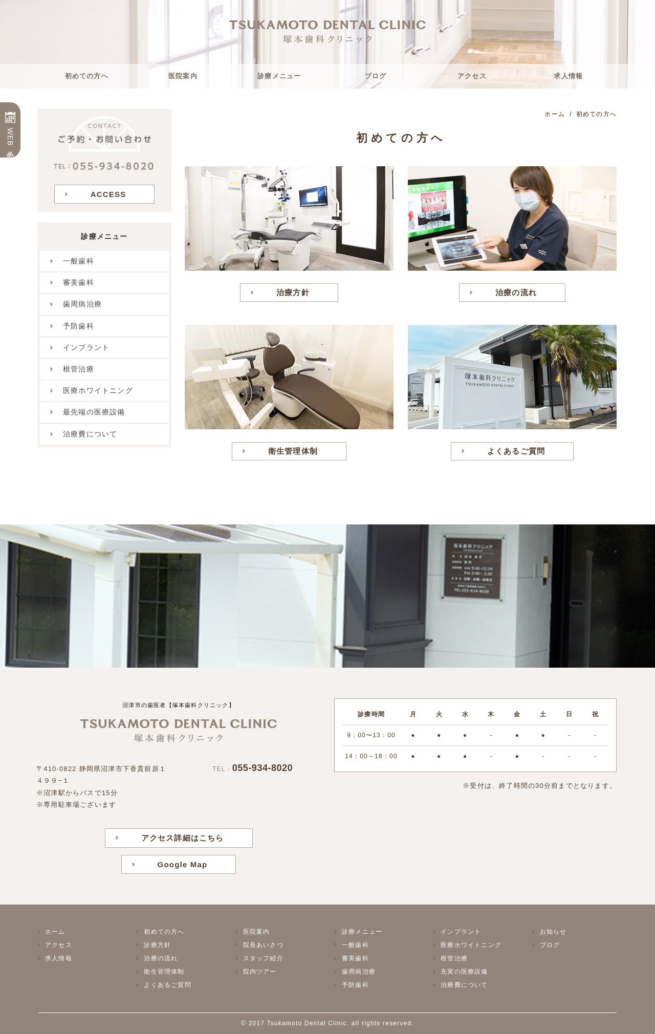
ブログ (376, 76)
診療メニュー (279, 76)
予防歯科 (78, 326)
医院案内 (183, 76)
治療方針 (293, 292)
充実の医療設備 (464, 971)
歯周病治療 (82, 304)
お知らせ (553, 931)
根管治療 (78, 369)
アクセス (472, 76)
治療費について (90, 434)
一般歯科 (78, 261)
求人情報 (568, 76)
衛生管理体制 (293, 451)
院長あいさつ (263, 945)
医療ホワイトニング (98, 390)
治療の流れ (516, 292)
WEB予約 (10, 137)
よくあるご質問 (516, 451)
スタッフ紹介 (263, 958)
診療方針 (157, 945)
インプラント (86, 347)
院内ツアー (260, 971)
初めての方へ (86, 76)
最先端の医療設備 (94, 412)
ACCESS (108, 194)
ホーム (55, 931)
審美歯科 (78, 282)
